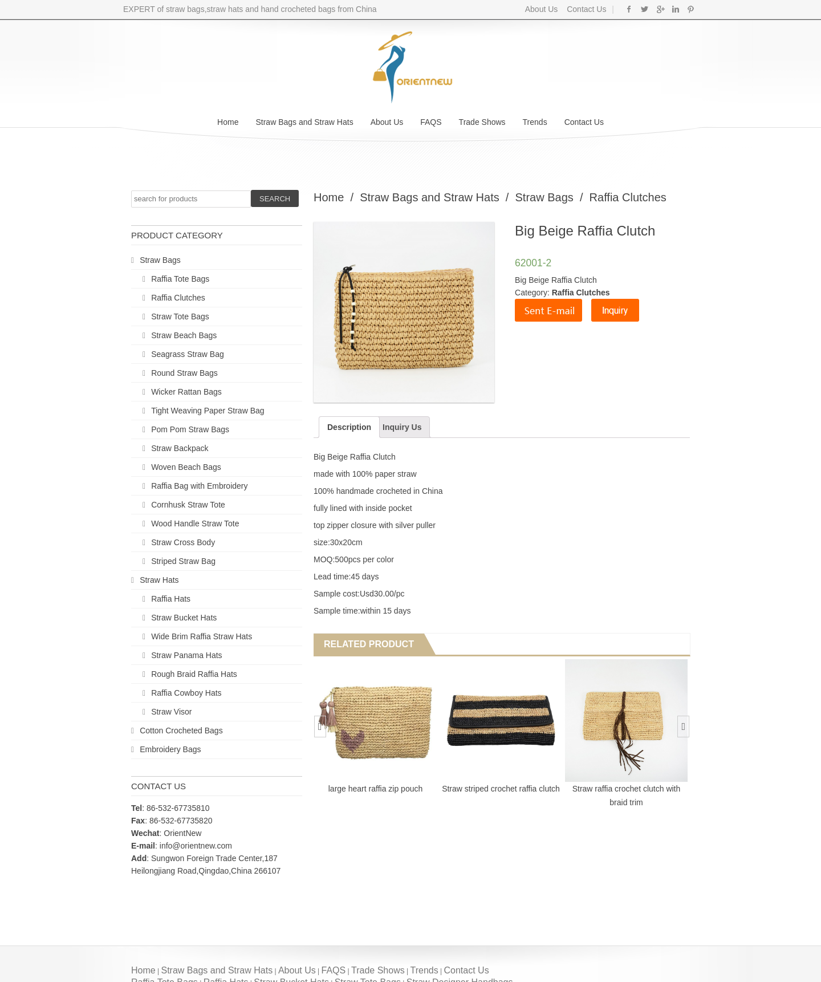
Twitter (644, 9)
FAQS (430, 122)
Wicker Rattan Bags (186, 391)
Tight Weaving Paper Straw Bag (207, 410)
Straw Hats (159, 580)
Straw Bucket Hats (184, 617)
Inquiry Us (402, 427)
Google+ (660, 9)
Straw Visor (171, 711)
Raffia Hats (170, 598)
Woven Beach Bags (186, 467)
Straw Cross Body (183, 542)
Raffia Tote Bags (180, 278)
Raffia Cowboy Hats (186, 692)
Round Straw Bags (184, 373)
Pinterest (691, 9)
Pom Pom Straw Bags (190, 429)
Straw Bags (160, 260)
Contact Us (585, 9)
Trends (535, 122)
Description (349, 427)
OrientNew (182, 833)
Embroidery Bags (170, 749)
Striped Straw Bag (183, 561)
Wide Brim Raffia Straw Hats (201, 636)
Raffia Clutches (178, 297)
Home (227, 122)
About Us (541, 9)
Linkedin (675, 9)
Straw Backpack (179, 448)
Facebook (629, 9)
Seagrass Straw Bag (187, 354)
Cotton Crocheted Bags (181, 730)
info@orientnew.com (196, 845)
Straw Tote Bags (180, 316)
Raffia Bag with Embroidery (199, 485)
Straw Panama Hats (186, 655)
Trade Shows (482, 122)
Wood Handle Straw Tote (195, 523)
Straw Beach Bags (184, 335)
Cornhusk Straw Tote (188, 504)
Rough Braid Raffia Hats (194, 674)
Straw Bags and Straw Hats (304, 122)
